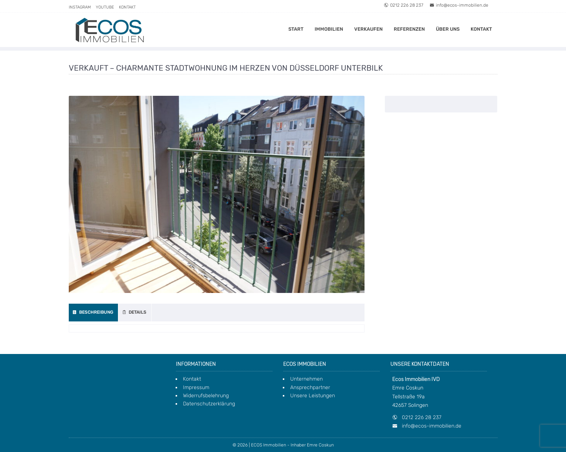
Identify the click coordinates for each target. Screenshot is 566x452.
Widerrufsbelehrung (206, 395)
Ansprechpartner (310, 387)
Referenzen (409, 29)
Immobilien (329, 29)
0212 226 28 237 (403, 5)
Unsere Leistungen (312, 395)
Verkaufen (368, 29)
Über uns (448, 29)
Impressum (196, 387)
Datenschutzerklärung (209, 404)
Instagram (80, 7)
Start (296, 29)
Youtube (105, 7)
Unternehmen (306, 379)
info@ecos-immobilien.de (459, 5)
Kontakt (127, 7)
